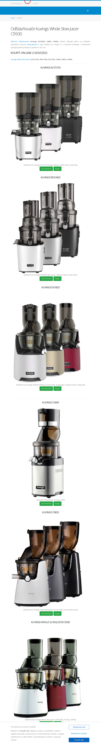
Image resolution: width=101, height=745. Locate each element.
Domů (13, 18)
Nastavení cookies (79, 733)
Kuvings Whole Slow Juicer (20, 59)
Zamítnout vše (79, 727)
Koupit (57, 169)
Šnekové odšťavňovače (20, 41)
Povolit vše (79, 740)
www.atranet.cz (33, 44)
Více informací (46, 169)
